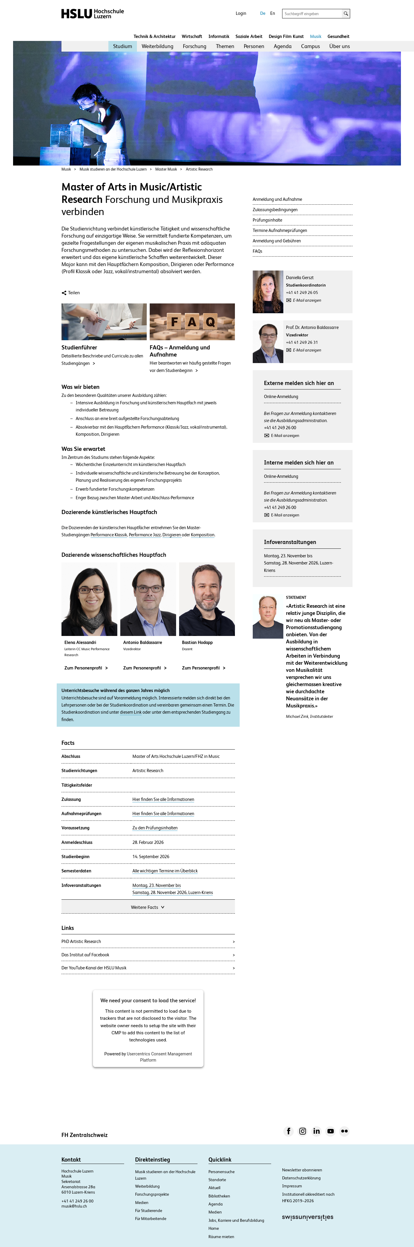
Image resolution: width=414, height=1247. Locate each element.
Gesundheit (339, 36)
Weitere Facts (148, 906)
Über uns (339, 46)
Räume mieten (221, 1236)
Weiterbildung (157, 46)
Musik (315, 36)
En (272, 13)
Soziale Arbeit (249, 36)
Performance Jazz (145, 534)
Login (241, 13)
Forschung (194, 46)
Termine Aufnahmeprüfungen (280, 230)
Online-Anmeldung (281, 396)
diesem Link (131, 712)
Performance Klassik (109, 534)
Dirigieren (172, 534)
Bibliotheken (219, 1196)
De (263, 13)
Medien (141, 1202)
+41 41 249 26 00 (280, 427)
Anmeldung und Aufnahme (277, 199)
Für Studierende (148, 1210)
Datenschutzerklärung (301, 1178)
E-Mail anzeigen (307, 300)
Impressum (292, 1186)
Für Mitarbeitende (150, 1218)
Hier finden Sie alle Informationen (163, 799)
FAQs (257, 251)
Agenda (283, 46)
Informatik (218, 36)
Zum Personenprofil (86, 667)
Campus (310, 46)
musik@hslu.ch (74, 1206)
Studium (122, 46)
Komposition (202, 534)
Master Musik (166, 169)
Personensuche (221, 1171)
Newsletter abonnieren (302, 1170)
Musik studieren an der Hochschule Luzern (113, 169)
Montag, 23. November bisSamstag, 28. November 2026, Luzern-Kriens (298, 563)
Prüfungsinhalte (267, 219)
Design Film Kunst (286, 36)
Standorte (217, 1179)
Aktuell (214, 1187)
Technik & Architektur (155, 36)
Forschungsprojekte (152, 1194)
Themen (225, 46)
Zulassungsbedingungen (275, 209)
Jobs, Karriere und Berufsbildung (236, 1220)
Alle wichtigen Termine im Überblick (165, 871)
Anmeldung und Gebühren (277, 240)
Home (213, 1228)
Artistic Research (199, 169)
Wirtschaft (192, 36)
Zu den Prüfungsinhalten (155, 827)
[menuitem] (122, 46)
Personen (254, 46)
